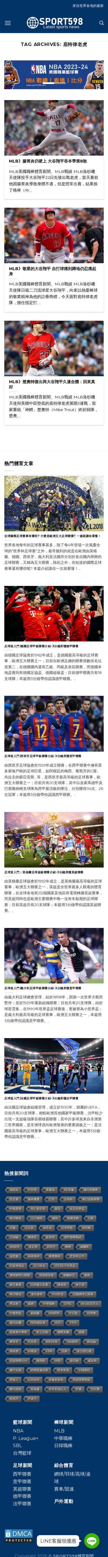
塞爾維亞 (69, 1275)
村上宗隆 (42, 1332)
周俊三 (14, 1379)
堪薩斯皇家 (46, 1275)
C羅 (90, 1218)
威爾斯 (84, 1246)
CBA (49, 1351)
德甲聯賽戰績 (73, 1237)
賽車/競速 (64, 1489)
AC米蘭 (69, 1189)
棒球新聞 (63, 1422)
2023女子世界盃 (65, 1265)
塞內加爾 (15, 1322)
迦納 (55, 1218)
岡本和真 (63, 1370)
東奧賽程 (54, 1256)
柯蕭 (79, 1389)
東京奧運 (15, 1284)
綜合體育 (63, 1465)
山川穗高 (37, 1218)
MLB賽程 (16, 1218)
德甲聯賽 (22, 1496)
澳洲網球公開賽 (20, 1275)
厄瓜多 (29, 1227)
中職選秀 (15, 1208)
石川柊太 (39, 1265)
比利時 (68, 1199)
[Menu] (7, 23)
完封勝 (95, 1389)
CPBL (68, 1303)
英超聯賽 (22, 1489)
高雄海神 (33, 1256)
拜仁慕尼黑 (38, 1208)
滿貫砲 (14, 1189)
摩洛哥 (14, 1341)
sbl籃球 (14, 1246)
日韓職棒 (63, 1445)
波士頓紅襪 (84, 1351)
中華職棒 (49, 1303)
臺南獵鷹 (33, 1199)
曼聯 (87, 1275)
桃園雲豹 (73, 1218)
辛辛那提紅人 (57, 1389)
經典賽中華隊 (18, 1332)
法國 (13, 1227)
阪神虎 (50, 1237)
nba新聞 (72, 1341)
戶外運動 (63, 1501)
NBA (18, 1431)
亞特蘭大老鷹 (39, 1284)
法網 (64, 1351)
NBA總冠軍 (38, 1322)
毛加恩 (32, 1341)
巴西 (52, 1199)
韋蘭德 (50, 1189)
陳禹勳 (41, 1360)
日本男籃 (67, 1227)
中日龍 (73, 1313)
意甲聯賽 (22, 1481)
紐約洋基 (52, 1341)
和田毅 (86, 1227)
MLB (59, 1431)
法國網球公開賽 (83, 1294)
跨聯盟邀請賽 (39, 1370)
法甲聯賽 (22, 1503)
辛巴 (58, 1322)
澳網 (68, 1246)
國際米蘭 (63, 1332)
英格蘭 (35, 1389)
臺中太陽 (15, 1370)
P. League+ (26, 1438)
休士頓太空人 (89, 1303)
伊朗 (57, 1360)
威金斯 (92, 1360)
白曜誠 (32, 1351)
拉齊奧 (91, 1313)
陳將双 (32, 1237)
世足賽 (14, 1199)
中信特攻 (58, 1294)
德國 (81, 1332)
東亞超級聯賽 (91, 1199)
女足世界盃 (77, 1208)
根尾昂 (14, 1398)
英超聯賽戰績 (81, 1379)
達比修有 (37, 1294)
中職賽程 (84, 1370)
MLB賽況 (16, 1294)
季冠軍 (14, 1303)
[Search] (101, 23)
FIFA (73, 1322)
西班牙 (51, 1246)
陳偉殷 (62, 1284)
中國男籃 (15, 1313)
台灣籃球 (22, 1453)
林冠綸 (91, 1341)
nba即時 (54, 1313)
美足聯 (33, 1246)
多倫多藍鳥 (56, 1379)
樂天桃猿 (15, 1389)
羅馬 (57, 1208)
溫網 (31, 1303)
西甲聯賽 (22, 1474)
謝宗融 (74, 1360)
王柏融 (14, 1237)
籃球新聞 (22, 1422)
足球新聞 (22, 1465)
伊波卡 (32, 1398)
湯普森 (14, 1256)
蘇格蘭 (35, 1313)
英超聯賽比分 (18, 1360)
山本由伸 (33, 1379)
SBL (17, 1445)
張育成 (47, 1227)
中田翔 (32, 1189)
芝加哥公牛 (77, 1256)
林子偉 (80, 1284)
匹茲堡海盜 (17, 1265)
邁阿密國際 (91, 1189)
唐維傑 (14, 1351)
